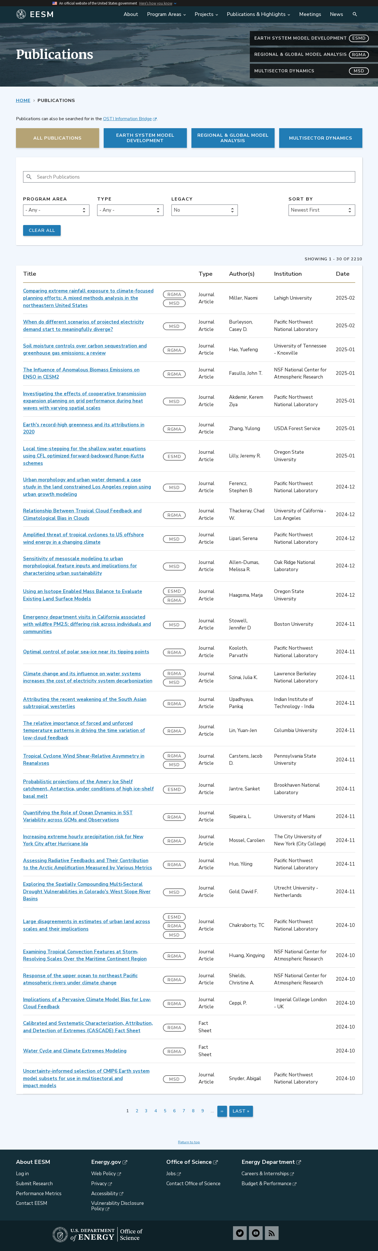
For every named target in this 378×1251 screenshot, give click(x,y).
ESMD (174, 456)
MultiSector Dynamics (311, 71)
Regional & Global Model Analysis (311, 54)
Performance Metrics (39, 1193)
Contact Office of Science (193, 1183)
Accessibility (104, 1193)
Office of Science (189, 1162)
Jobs (171, 1173)
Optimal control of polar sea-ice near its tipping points (86, 652)
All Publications (57, 138)
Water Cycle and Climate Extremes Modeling (74, 1051)
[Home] (59, 14)
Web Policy (103, 1173)
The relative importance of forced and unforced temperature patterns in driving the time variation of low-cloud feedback (84, 730)
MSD (174, 303)
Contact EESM (31, 1203)
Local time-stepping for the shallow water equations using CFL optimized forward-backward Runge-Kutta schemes (84, 456)
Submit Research (34, 1183)
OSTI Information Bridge (127, 119)
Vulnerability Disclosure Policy (117, 1206)
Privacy (99, 1183)
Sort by (301, 199)
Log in (22, 1173)
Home (23, 100)
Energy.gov (106, 1162)
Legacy (182, 199)
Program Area (45, 199)
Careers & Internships (265, 1173)
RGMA (174, 294)
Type (104, 199)
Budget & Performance (266, 1183)
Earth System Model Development (311, 38)
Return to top (189, 1142)
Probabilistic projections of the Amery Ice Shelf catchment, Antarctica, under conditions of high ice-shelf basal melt (88, 789)
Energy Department (268, 1162)
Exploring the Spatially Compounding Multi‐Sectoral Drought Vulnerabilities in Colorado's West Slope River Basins (87, 891)
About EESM (33, 1162)
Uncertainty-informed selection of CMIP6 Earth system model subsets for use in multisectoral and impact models (86, 1078)
